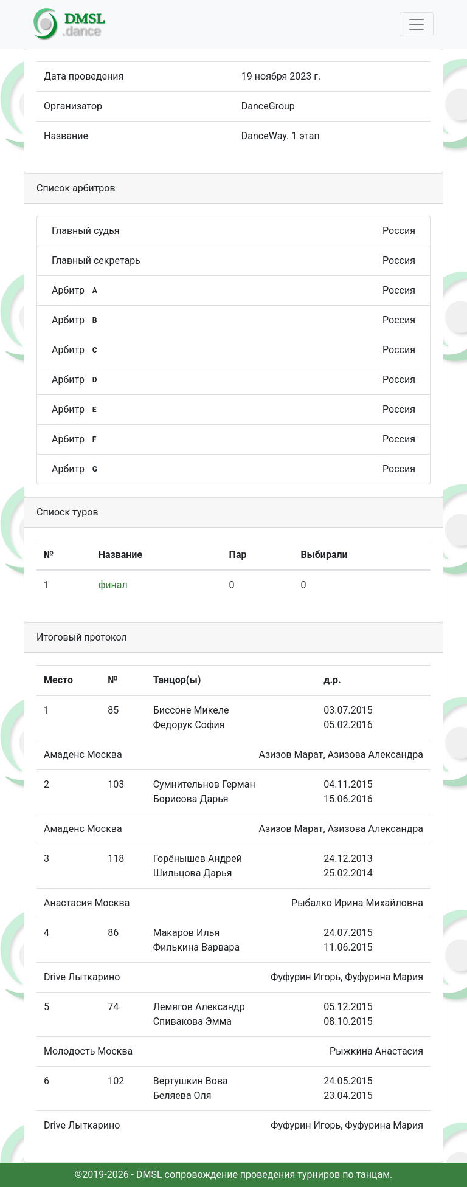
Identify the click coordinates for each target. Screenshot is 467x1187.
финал (113, 585)
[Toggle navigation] (417, 24)
